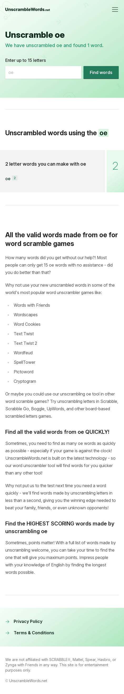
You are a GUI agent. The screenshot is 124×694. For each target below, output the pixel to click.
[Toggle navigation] (115, 9)
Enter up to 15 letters (25, 60)
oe (8, 178)
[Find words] (101, 72)
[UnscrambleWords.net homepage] (27, 9)
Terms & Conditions (29, 632)
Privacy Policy (23, 621)
